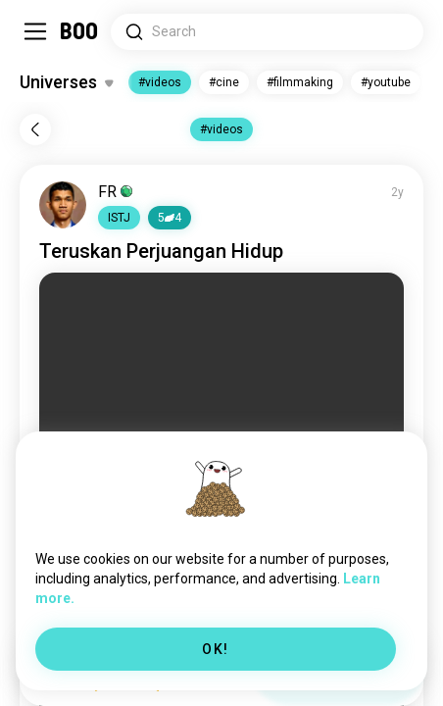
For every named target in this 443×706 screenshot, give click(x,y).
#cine (224, 82)
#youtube (386, 82)
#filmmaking (300, 82)
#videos (159, 82)
